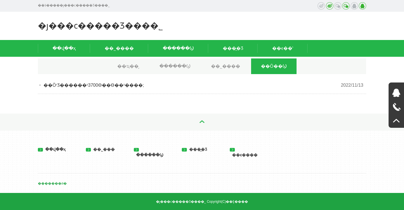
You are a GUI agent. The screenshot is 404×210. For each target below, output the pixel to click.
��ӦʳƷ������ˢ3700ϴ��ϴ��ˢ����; (93, 85)
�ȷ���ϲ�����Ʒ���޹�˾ (100, 25)
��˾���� (119, 48)
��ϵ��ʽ (282, 48)
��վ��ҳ (64, 48)
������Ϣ (178, 48)
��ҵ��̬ (128, 66)
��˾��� (100, 149)
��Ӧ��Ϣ (274, 66)
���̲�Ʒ (233, 48)
